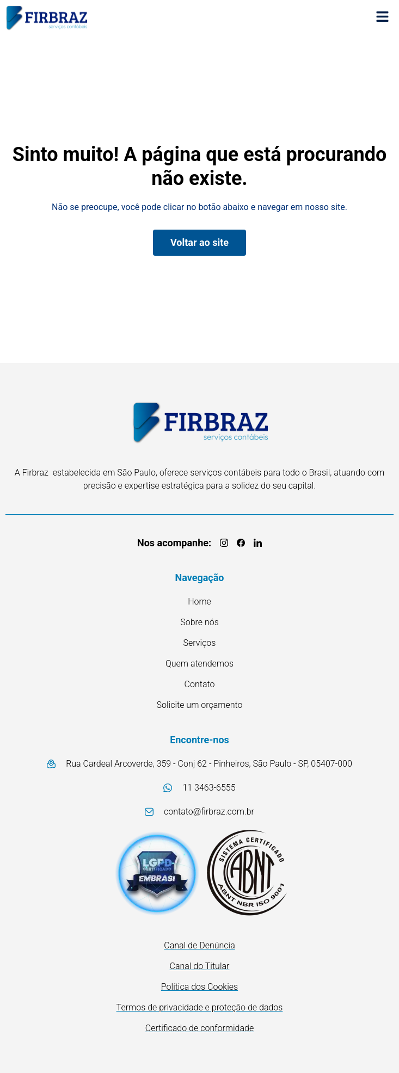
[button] (383, 18)
